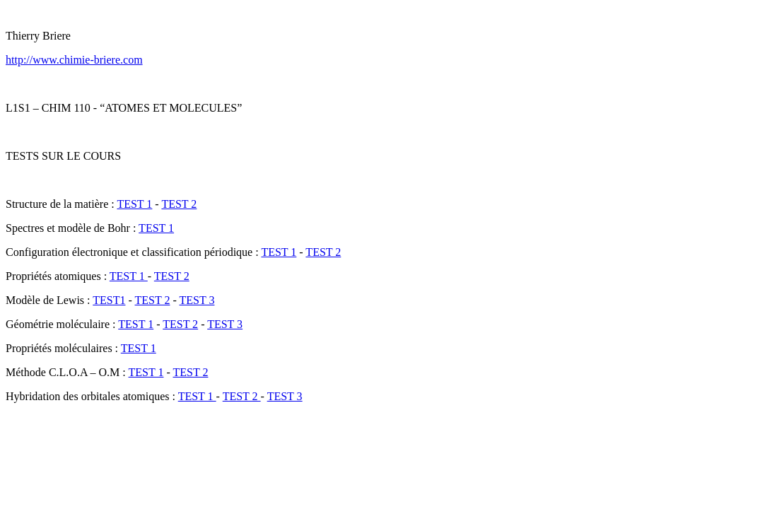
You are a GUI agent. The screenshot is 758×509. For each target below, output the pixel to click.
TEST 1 (134, 204)
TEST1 (109, 300)
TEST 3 (196, 300)
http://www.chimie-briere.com (74, 60)
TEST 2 (179, 204)
